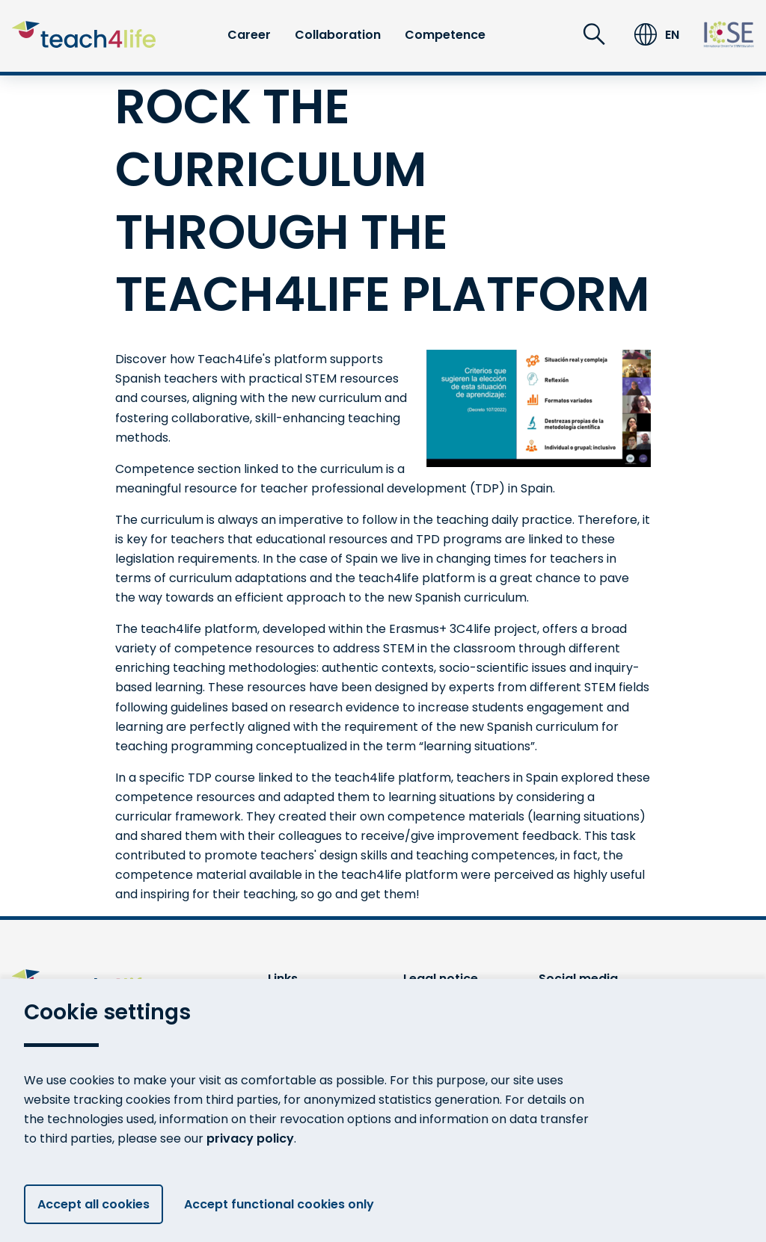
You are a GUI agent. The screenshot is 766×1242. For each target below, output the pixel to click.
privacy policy (250, 1138)
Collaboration (338, 34)
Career (249, 34)
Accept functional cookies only (285, 1204)
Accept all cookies (93, 1204)
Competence (445, 34)
